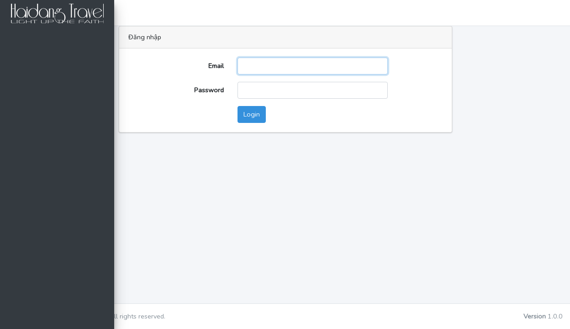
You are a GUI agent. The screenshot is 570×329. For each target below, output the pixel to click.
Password (273, 90)
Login (315, 114)
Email (280, 65)
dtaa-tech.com (199, 316)
